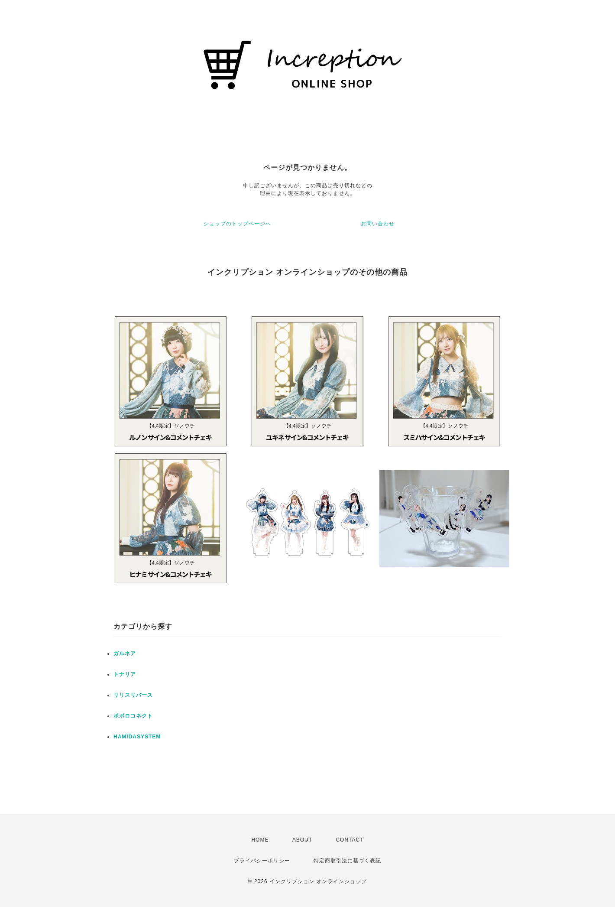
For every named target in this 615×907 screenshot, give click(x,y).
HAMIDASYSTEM (137, 737)
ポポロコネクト (133, 716)
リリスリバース (133, 695)
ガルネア (124, 653)
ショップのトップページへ (237, 224)
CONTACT (349, 840)
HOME (260, 840)
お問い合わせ (378, 224)
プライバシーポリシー (262, 861)
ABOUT (302, 840)
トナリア (124, 674)
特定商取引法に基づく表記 (347, 861)
